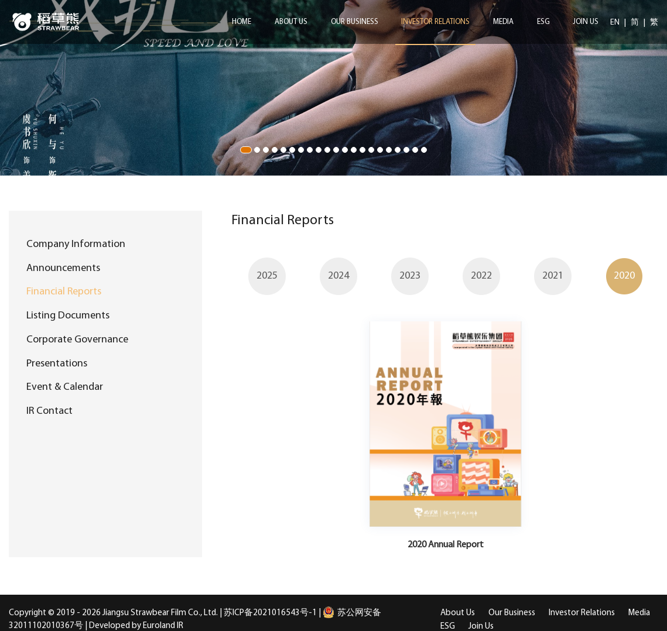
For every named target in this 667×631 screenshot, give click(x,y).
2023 (409, 276)
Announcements (63, 268)
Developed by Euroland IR (136, 626)
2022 (481, 276)
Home (241, 22)
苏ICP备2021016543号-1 (270, 613)
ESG (543, 22)
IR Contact (49, 411)
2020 (624, 276)
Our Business (354, 22)
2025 (267, 276)
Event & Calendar (64, 387)
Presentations (56, 363)
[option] (267, 276)
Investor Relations (435, 22)
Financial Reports (63, 291)
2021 (552, 276)
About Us (291, 22)
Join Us (585, 22)
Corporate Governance (77, 339)
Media (503, 22)
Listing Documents (68, 315)
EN (615, 22)
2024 (338, 276)
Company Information (75, 244)
